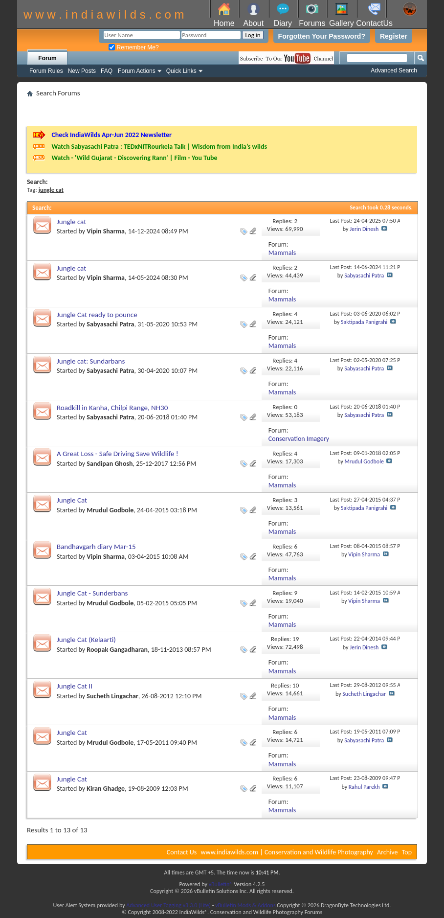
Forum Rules (46, 71)
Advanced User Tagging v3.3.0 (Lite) (168, 905)
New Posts (82, 71)
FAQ (106, 71)
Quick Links (181, 71)
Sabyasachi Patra (364, 275)
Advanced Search (394, 70)
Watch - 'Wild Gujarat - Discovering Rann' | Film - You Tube (134, 158)
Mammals (282, 253)
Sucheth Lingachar (112, 696)
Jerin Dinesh (364, 229)
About (253, 23)
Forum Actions (136, 71)
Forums (312, 23)
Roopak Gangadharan (117, 649)
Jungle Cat (72, 500)
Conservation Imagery (298, 439)
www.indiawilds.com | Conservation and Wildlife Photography (287, 852)
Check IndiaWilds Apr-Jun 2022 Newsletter (111, 135)
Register (393, 36)
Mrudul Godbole (364, 461)
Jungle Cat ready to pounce (97, 314)
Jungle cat (71, 221)
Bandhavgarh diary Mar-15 (96, 546)
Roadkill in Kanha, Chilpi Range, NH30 (112, 407)
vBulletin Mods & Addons (245, 905)
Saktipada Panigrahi (364, 322)
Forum (47, 58)
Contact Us (182, 852)
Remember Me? (133, 47)
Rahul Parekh (364, 786)
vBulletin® (221, 884)
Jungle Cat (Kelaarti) (86, 639)
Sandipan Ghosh (110, 463)
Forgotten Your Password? (321, 36)
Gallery (341, 23)
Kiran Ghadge (106, 788)
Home (224, 23)
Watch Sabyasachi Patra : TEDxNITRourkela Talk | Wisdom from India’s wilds (159, 146)
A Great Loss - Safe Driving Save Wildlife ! (117, 453)
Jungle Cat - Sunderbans (92, 593)
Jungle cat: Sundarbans (91, 361)
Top (407, 852)
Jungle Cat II (74, 686)
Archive (387, 852)
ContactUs (374, 23)
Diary (283, 23)
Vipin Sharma (106, 231)
